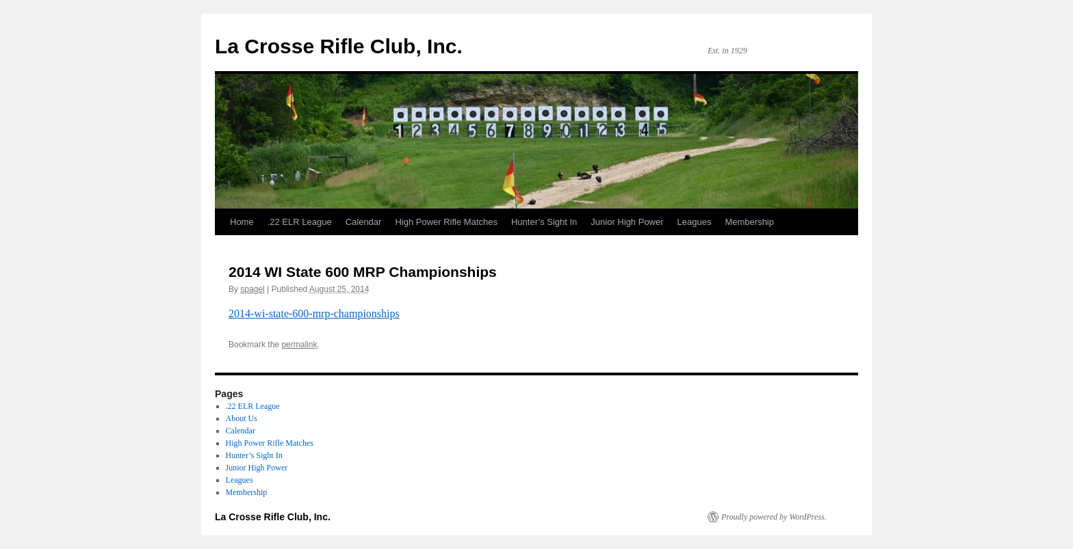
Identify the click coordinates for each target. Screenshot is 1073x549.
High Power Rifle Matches (446, 222)
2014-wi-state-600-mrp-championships (314, 313)
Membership (749, 222)
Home (242, 222)
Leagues (694, 222)
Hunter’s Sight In (544, 222)
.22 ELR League (300, 222)
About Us (241, 418)
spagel (252, 289)
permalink (299, 344)
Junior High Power (627, 222)
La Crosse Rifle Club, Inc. (339, 46)
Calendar (364, 222)
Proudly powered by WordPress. (774, 517)
